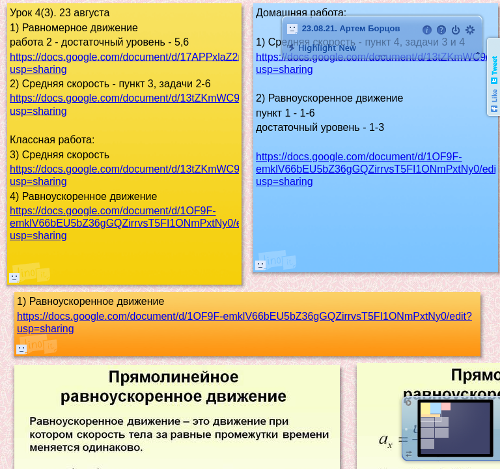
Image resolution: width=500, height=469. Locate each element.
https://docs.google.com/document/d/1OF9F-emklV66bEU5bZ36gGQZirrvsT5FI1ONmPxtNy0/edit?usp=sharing (134, 223)
